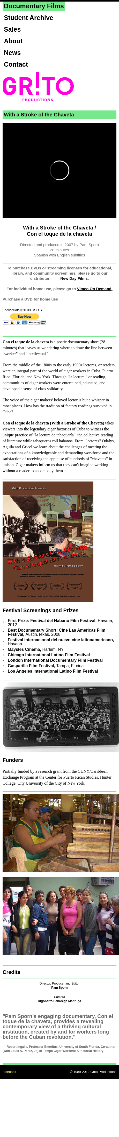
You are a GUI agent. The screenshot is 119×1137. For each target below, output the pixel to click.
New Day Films (74, 278)
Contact (16, 64)
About (13, 41)
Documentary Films (34, 6)
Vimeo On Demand (94, 289)
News (12, 52)
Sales (12, 29)
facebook (9, 1072)
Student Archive (28, 17)
